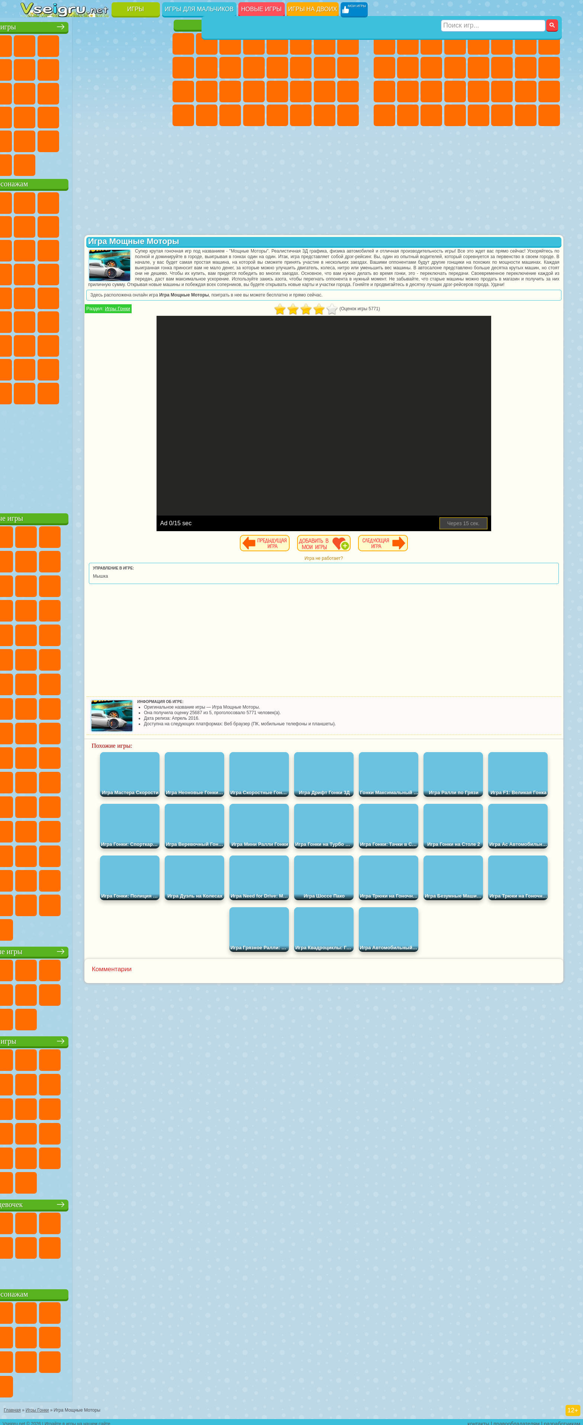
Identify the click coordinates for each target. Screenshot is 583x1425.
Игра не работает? (364, 569)
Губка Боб (55, 201)
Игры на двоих (312, 9)
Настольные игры (92, 949)
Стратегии (431, 44)
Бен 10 (526, 91)
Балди (55, 343)
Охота (549, 115)
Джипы (502, 115)
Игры (135, 9)
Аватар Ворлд (102, 367)
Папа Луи (324, 67)
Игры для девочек (267, 25)
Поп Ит (55, 67)
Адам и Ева (55, 296)
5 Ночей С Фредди (149, 201)
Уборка (207, 115)
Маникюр (230, 91)
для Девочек (55, 44)
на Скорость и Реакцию (102, 115)
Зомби (478, 44)
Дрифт (549, 91)
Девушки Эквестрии (207, 44)
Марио (125, 272)
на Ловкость (149, 44)
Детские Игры (102, 44)
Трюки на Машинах (125, 115)
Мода (324, 91)
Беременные (348, 67)
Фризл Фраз (31, 296)
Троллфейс (78, 224)
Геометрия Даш (78, 67)
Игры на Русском (125, 91)
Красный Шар (55, 224)
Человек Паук (149, 272)
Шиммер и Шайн (78, 296)
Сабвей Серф (31, 248)
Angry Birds (55, 248)
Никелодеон (78, 139)
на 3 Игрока (55, 139)
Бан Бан (55, 391)
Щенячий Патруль (78, 201)
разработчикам (562, 1420)
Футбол (408, 44)
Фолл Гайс (55, 320)
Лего (149, 224)
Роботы (549, 67)
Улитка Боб (31, 224)
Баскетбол (149, 139)
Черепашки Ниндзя (384, 67)
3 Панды (125, 248)
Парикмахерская (277, 67)
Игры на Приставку (125, 163)
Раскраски (348, 44)
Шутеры (408, 115)
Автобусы (384, 115)
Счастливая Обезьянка (102, 296)
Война (78, 163)
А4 (31, 343)
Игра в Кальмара (149, 320)
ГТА (502, 91)
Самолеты (478, 115)
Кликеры (78, 91)
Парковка (384, 44)
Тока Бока (78, 367)
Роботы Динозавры (408, 91)
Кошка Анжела (183, 67)
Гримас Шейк (102, 391)
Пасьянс (102, 91)
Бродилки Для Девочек (324, 44)
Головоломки (31, 139)
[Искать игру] (493, 9)
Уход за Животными (301, 115)
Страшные (31, 91)
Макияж (277, 91)
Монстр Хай (301, 44)
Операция (254, 91)
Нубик (149, 343)
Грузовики (455, 67)
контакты (478, 1420)
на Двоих (125, 44)
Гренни (78, 343)
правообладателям (516, 1420)
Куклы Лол (348, 115)
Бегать (431, 115)
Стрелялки (455, 115)
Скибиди (78, 391)
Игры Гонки (199, 319)
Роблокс (125, 343)
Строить (102, 163)
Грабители (455, 91)
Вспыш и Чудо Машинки (31, 272)
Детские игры (91, 1039)
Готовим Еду (277, 115)
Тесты (277, 44)
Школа (125, 139)
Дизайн (183, 115)
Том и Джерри (125, 296)
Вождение (31, 163)
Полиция (384, 91)
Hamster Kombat (125, 391)
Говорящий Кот (102, 201)
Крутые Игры (102, 139)
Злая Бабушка (125, 224)
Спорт (102, 67)
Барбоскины (78, 272)
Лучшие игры (91, 25)
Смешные (125, 67)
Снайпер (526, 67)
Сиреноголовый (78, 320)
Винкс (254, 115)
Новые (31, 44)
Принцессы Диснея (301, 91)
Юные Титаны (149, 296)
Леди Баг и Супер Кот (102, 224)
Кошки (230, 67)
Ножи (149, 91)
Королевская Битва (502, 44)
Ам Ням (78, 248)
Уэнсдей (31, 391)
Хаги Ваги (102, 343)
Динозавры (31, 115)
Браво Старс (125, 320)
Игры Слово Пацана (149, 367)
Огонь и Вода (230, 44)
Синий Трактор (31, 320)
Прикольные (55, 115)
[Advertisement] (92, 455)
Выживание (431, 91)
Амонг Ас (102, 320)
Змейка (149, 115)
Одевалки (254, 67)
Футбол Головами (55, 163)
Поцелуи (301, 67)
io (149, 67)
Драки (478, 67)
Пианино (230, 115)
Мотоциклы (408, 67)
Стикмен (431, 67)
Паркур (526, 115)
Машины (549, 44)
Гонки (502, 67)
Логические (55, 91)
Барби (254, 44)
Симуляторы (78, 44)
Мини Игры (78, 115)
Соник (55, 272)
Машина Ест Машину (478, 91)
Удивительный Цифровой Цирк (149, 391)
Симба (125, 367)
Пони (183, 44)
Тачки (149, 248)
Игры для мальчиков (199, 9)
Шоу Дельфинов (102, 248)
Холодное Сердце (207, 67)
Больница (207, 91)
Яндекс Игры (31, 67)
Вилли (31, 201)
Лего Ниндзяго (125, 201)
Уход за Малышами (348, 91)
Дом (324, 115)
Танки (455, 44)
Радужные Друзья (55, 367)
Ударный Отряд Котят (102, 272)
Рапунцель (183, 91)
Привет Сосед (31, 367)
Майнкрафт (526, 44)
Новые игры (261, 9)
